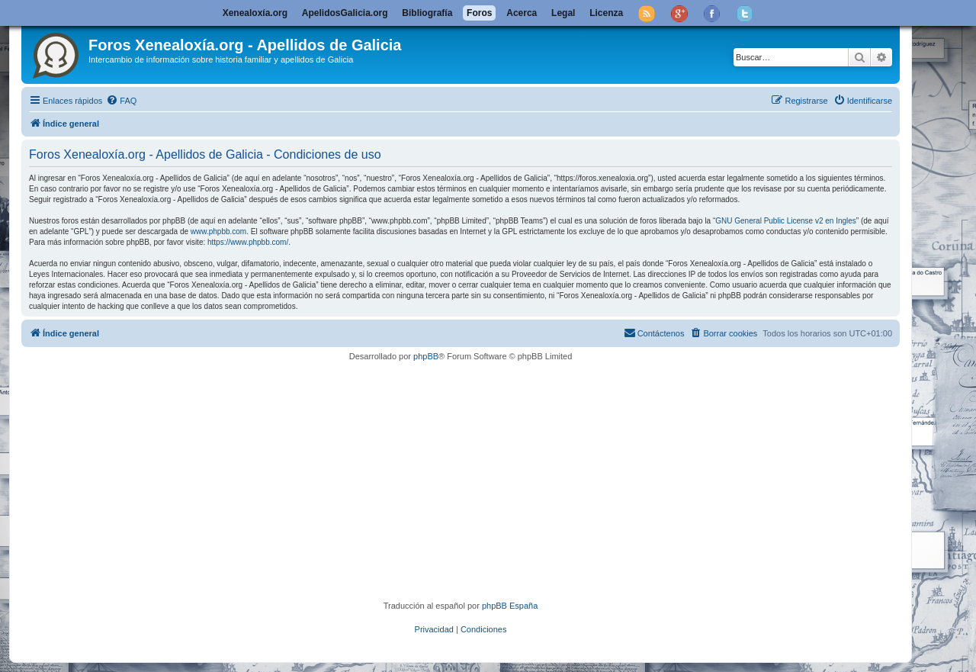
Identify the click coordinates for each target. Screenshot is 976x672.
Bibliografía (427, 13)
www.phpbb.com (218, 231)
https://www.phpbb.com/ (247, 242)
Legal (563, 13)
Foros (479, 13)
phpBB (425, 356)
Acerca (521, 13)
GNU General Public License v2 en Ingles (785, 221)
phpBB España (510, 605)
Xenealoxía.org (255, 13)
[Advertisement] (482, 480)
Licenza (606, 13)
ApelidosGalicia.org (345, 13)
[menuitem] (121, 101)
